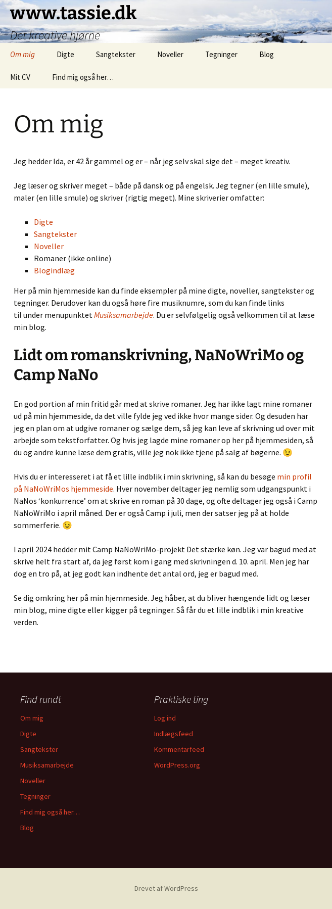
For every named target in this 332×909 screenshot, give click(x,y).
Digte (65, 54)
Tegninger (221, 54)
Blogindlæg (54, 270)
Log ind (165, 718)
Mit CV (20, 77)
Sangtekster (115, 54)
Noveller (170, 54)
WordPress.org (177, 765)
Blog (266, 54)
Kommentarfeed (179, 749)
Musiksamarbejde (123, 315)
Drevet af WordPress (166, 888)
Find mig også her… (83, 77)
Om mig (22, 54)
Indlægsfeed (173, 733)
